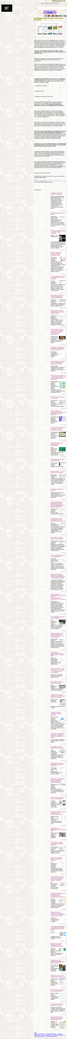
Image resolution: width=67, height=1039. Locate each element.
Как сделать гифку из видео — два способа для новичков (58, 232)
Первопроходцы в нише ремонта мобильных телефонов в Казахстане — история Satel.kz (58, 635)
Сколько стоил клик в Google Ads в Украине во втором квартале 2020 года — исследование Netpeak (58, 576)
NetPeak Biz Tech (59, 1)
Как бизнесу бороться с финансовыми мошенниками (57, 444)
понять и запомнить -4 (47, 1035)
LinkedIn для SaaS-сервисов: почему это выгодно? (56, 714)
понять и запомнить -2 (51, 1034)
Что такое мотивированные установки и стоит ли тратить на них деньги (58, 429)
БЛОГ (42, 3)
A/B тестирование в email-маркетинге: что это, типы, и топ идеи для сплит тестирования (58, 671)
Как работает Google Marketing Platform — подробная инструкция (57, 945)
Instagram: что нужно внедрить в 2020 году (56, 194)
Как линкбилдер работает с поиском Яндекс (58, 618)
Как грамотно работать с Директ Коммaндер (57, 683)
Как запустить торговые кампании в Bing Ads (57, 1005)
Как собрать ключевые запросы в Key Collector (57, 538)
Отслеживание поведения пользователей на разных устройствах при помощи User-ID (57, 928)
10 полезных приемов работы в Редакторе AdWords (56, 859)
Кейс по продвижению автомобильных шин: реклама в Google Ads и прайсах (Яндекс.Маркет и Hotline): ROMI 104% (57, 505)
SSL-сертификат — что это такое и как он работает (58, 472)
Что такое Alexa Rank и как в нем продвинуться (58, 556)
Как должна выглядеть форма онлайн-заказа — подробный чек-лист (57, 1018)
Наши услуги (48, 3)
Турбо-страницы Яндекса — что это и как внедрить (58, 798)
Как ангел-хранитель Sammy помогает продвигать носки (56, 254)
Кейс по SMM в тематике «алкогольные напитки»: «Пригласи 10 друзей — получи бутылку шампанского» (57, 332)
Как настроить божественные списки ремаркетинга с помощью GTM (57, 654)
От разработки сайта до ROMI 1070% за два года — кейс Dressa (58, 765)
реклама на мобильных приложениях (56, 161)
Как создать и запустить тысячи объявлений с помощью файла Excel (57, 297)
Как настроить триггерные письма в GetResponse (58, 991)
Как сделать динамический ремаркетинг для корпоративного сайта (58, 813)
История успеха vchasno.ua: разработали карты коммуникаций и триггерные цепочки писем (58, 895)
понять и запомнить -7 (51, 1036)
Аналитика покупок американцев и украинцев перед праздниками (57, 962)
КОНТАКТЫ (56, 3)
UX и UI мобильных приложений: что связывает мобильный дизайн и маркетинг (58, 413)
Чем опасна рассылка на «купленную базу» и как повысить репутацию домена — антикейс (57, 879)
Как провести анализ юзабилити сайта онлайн (57, 748)
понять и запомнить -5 (59, 1035)
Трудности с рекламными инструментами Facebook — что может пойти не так (58, 349)
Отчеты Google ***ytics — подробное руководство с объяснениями (57, 312)
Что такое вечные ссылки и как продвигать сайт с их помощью (58, 278)
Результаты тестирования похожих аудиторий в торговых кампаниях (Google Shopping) (57, 781)
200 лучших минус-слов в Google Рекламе (57, 460)
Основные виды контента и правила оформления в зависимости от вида (58, 363)
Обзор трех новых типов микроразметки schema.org (58, 977)
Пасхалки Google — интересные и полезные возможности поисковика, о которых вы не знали (58, 914)
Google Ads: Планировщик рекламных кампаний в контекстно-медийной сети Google (58, 736)
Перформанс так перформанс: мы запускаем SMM (58, 830)
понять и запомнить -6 (39, 1036)
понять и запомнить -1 (39, 1034)
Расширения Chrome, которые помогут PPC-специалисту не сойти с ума (58, 520)
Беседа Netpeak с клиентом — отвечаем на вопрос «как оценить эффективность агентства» (58, 378)
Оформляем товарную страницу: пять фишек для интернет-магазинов (58, 696)
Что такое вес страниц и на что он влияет (58, 398)
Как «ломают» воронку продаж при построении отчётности (57, 844)
